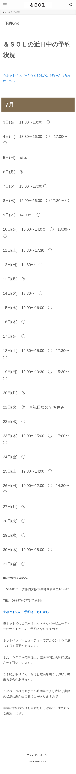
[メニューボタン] (5, 5)
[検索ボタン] (71, 5)
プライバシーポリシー (38, 755)
